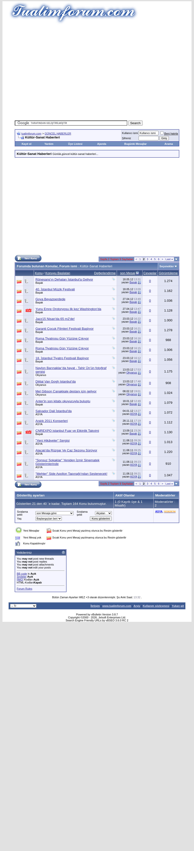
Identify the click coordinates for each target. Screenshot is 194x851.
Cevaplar (150, 273)
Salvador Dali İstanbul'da (53, 411)
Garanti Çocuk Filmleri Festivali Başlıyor (64, 328)
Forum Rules (24, 588)
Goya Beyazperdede (50, 299)
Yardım (48, 143)
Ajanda (101, 143)
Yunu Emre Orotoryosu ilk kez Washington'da (68, 309)
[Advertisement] (46, 71)
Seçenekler (167, 266)
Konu (39, 273)
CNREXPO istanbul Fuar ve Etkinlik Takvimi (67, 431)
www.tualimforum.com (116, 605)
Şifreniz (126, 138)
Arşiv (136, 605)
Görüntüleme (168, 273)
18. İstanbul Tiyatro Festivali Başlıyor (62, 358)
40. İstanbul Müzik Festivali (55, 289)
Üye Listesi (75, 143)
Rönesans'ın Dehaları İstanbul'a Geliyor (64, 279)
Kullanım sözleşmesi (156, 605)
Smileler (22, 576)
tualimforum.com (31, 133)
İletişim (95, 605)
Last (169, 259)
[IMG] (20, 579)
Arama (168, 143)
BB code (22, 573)
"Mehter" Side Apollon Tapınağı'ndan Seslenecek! (71, 474)
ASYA (39, 414)
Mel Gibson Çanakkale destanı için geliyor (66, 391)
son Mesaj (127, 273)
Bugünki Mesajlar (135, 143)
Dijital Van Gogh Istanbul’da (55, 381)
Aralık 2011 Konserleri (51, 421)
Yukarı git (178, 605)
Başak (39, 282)
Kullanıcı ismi (130, 133)
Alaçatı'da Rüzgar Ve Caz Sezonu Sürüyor (66, 450)
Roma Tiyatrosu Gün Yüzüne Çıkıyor (62, 338)
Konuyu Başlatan (57, 273)
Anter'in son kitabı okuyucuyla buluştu (62, 401)
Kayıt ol (27, 143)
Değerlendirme (104, 273)
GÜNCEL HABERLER (58, 133)
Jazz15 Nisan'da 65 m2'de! (55, 319)
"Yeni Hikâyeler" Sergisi (52, 440)
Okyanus (40, 374)
